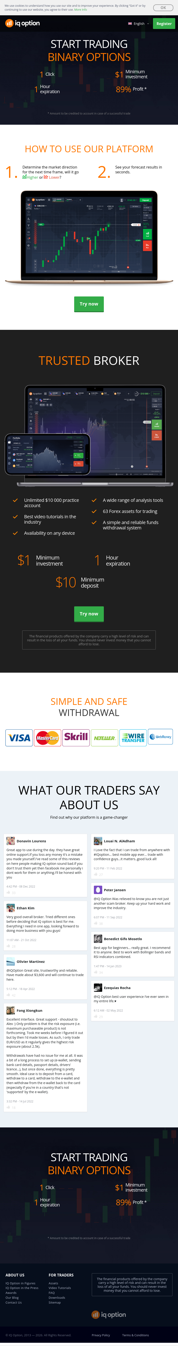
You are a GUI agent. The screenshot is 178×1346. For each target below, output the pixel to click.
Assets (53, 1286)
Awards (11, 1296)
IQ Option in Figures (20, 1286)
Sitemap (55, 1306)
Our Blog (12, 1301)
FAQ (52, 1296)
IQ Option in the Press (22, 1291)
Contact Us (14, 1306)
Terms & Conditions (137, 1338)
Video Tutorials (60, 1291)
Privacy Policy (101, 1338)
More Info (80, 10)
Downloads (57, 1301)
